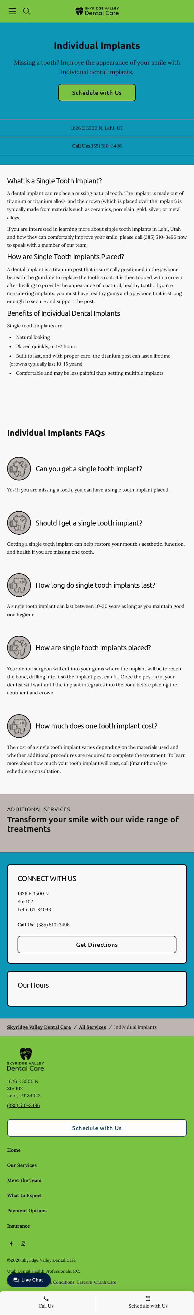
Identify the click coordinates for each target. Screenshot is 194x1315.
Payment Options (27, 1210)
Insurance (18, 1226)
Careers (84, 1282)
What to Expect (24, 1195)
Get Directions (97, 944)
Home (14, 1150)
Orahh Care (105, 1282)
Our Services (22, 1165)
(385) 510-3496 (105, 146)
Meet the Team (24, 1180)
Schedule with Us (97, 92)
